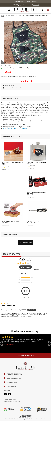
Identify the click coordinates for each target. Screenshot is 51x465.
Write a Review (25, 267)
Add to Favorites (8, 85)
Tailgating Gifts (20, 15)
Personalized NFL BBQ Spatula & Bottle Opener (12, 163)
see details (36, 5)
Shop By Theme (9, 15)
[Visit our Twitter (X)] (9, 394)
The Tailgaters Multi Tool (33, 221)
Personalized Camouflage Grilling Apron (23, 269)
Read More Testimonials (25, 355)
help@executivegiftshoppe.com (12, 401)
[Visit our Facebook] (5, 394)
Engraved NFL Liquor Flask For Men (36, 162)
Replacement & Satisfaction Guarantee (14, 88)
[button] (2, 10)
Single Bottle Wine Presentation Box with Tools (36, 193)
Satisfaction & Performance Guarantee (15, 128)
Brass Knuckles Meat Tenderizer (10, 221)
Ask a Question (25, 242)
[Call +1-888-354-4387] (43, 10)
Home (2, 15)
